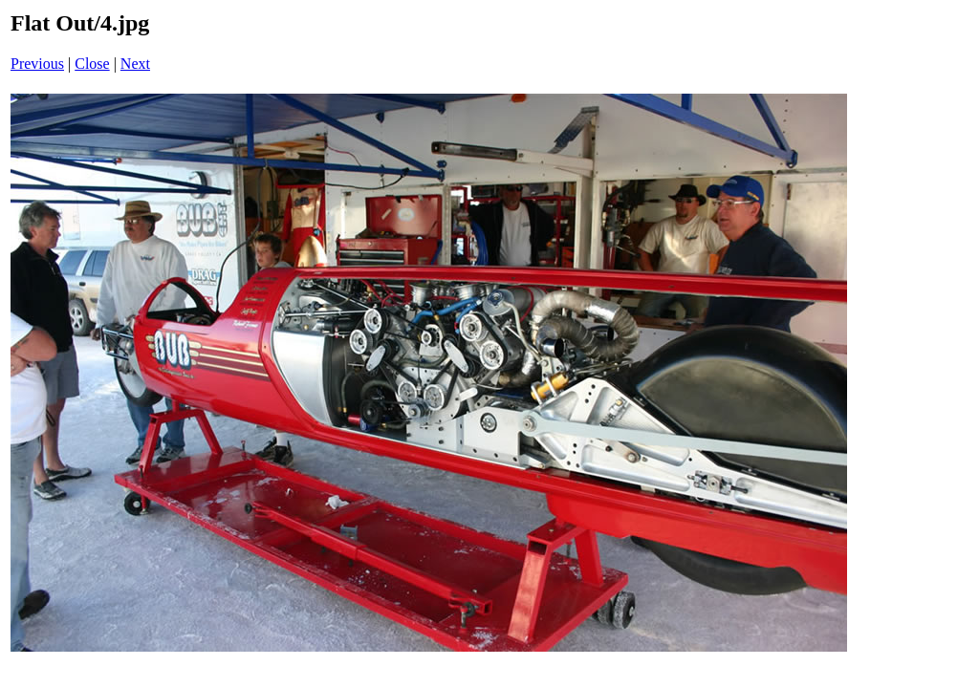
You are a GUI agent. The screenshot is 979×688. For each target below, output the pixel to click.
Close (92, 63)
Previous (37, 63)
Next (135, 63)
